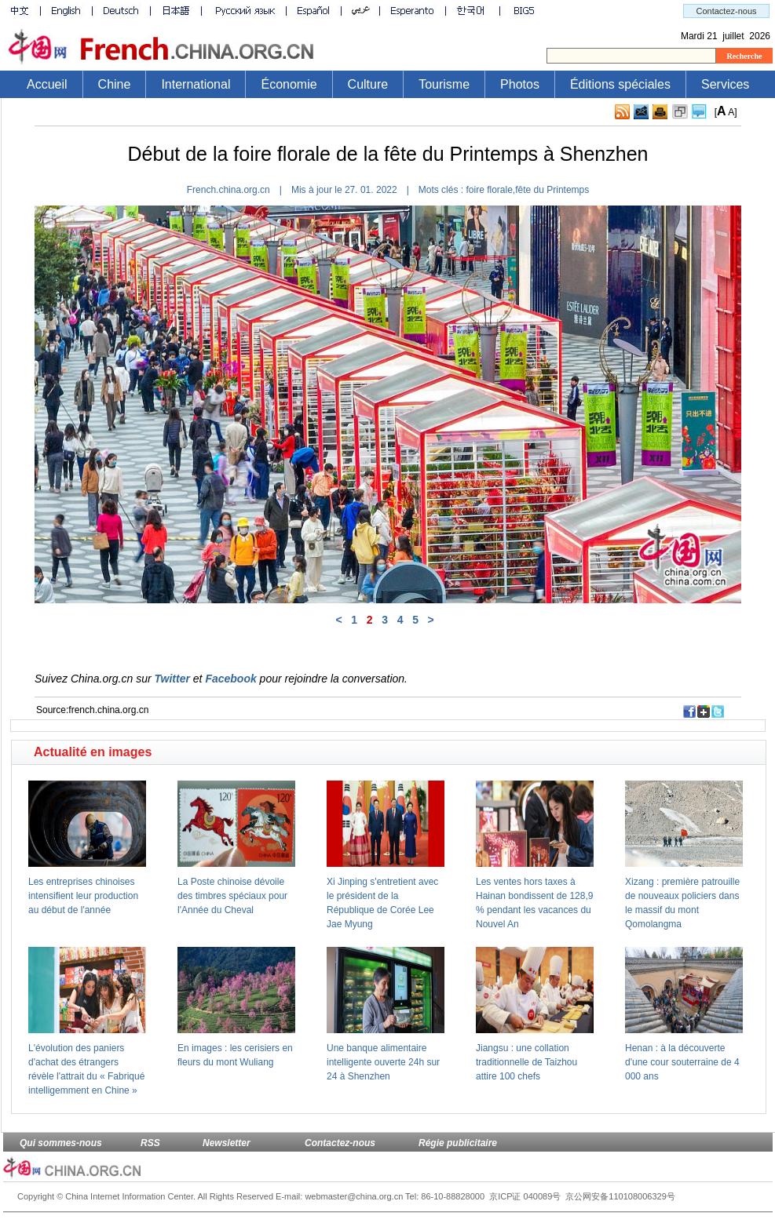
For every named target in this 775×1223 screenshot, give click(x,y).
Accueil (47, 84)
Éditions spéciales (620, 84)
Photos (519, 84)
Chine (114, 84)
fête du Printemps (552, 189)
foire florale (489, 189)
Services (725, 84)
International (195, 84)
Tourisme (444, 84)
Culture (368, 84)
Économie (288, 84)
